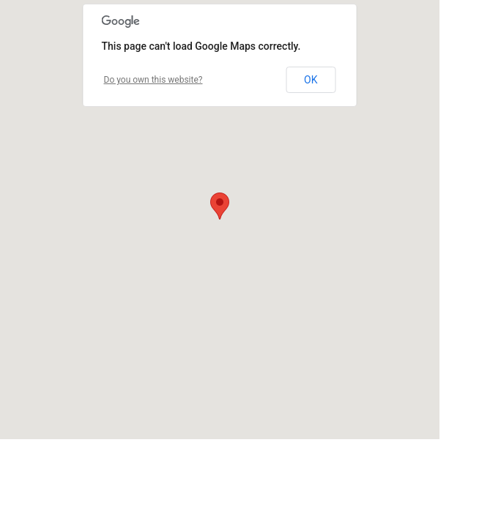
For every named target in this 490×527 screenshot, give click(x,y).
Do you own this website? (153, 80)
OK (310, 80)
